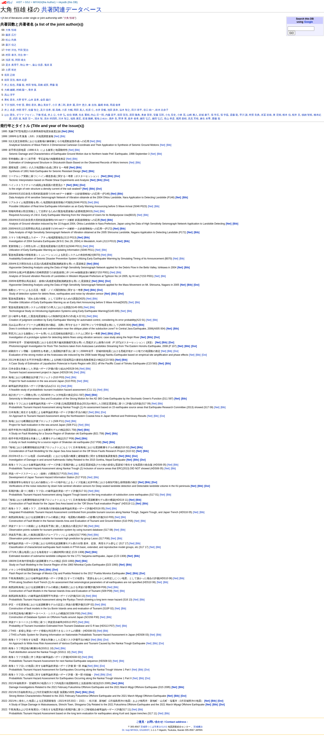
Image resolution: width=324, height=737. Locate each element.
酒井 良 (113, 118)
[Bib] (62, 136)
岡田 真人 (79, 109)
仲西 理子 (21, 109)
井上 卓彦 (9, 109)
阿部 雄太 (20, 59)
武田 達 (17, 118)
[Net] (56, 136)
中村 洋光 (11, 50)
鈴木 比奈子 (161, 109)
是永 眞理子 (12, 64)
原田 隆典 (134, 114)
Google (308, 21)
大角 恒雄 (11, 30)
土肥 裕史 (11, 69)
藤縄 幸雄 (103, 104)
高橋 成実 (43, 84)
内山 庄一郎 (97, 114)
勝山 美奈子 (44, 104)
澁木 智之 (124, 109)
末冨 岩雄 (266, 114)
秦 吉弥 (92, 104)
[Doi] (176, 351)
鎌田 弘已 (157, 118)
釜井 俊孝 (133, 118)
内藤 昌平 (110, 114)
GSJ (27, 2)
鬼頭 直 (48, 64)
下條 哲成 (41, 114)
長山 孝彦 (169, 118)
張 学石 (215, 114)
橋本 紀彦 (21, 79)
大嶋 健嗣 (9, 89)
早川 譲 (243, 114)
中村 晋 (20, 104)
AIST (19, 2)
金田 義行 (45, 99)
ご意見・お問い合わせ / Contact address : (162, 721)
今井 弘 (61, 114)
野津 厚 (122, 118)
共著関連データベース (71, 9)
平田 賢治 (23, 50)
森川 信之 (11, 44)
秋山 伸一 (25, 64)
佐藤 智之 (33, 109)
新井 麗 (71, 104)
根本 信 (286, 114)
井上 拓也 (9, 84)
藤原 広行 (11, 34)
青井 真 (32, 89)
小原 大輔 (67, 109)
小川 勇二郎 (58, 104)
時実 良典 (254, 114)
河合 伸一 (23, 54)
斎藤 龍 (234, 114)
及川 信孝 (45, 109)
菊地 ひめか (100, 118)
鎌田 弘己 (145, 118)
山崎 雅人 (192, 114)
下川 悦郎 (9, 104)
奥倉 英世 (146, 114)
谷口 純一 (148, 109)
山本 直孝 (33, 99)
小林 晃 (181, 114)
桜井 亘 (296, 114)
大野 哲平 (21, 99)
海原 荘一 (27, 118)
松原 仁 (90, 109)
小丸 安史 (170, 114)
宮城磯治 (197, 726)
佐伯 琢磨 (72, 114)
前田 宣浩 (122, 114)
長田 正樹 (9, 75)
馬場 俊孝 (115, 104)
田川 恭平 (136, 109)
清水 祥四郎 (50, 118)
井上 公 (52, 114)
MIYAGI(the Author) (44, 2)
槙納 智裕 (307, 114)
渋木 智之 (63, 118)
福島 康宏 (75, 118)
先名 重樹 (84, 114)
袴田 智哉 (31, 84)
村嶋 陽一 (21, 89)
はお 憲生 (9, 114)
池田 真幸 (112, 109)
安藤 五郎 (158, 114)
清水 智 (39, 118)
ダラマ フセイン (25, 114)
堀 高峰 (56, 109)
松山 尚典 (11, 39)
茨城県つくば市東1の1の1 (154, 726)
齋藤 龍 (216, 118)
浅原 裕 (10, 59)
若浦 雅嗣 (87, 118)
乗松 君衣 (31, 104)
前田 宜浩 (9, 79)
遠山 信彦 (37, 64)
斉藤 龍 (20, 84)
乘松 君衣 (9, 99)
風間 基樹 (181, 118)
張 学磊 (224, 114)
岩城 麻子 (204, 114)
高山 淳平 (9, 94)
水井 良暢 (100, 109)
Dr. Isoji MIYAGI (130, 730)
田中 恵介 (81, 104)
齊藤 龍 (54, 84)
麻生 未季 (205, 118)
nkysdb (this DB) (68, 2)
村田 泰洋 (11, 54)
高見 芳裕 (193, 118)
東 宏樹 (277, 114)
